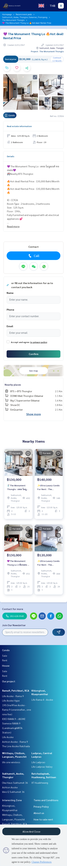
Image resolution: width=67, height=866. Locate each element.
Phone (10, 309)
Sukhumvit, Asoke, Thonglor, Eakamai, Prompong (24, 17)
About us (39, 813)
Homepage (7, 14)
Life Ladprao (38, 762)
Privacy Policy (41, 806)
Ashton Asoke (10, 787)
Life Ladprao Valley (41, 766)
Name (10, 292)
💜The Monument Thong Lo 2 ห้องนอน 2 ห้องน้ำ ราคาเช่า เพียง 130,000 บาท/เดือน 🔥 (18, 563)
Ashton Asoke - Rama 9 (15, 741)
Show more (33, 414)
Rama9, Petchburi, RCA (15, 690)
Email (10, 326)
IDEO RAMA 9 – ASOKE (13, 718)
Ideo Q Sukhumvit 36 (13, 791)
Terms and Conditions (46, 800)
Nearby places (13, 384)
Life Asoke (8, 737)
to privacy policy (38, 342)
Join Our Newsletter (14, 625)
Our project (8, 681)
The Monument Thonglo (13, 20)
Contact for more (12, 608)
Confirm (33, 353)
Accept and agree (20, 342)
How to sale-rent (43, 819)
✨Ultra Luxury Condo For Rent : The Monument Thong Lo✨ (48, 487)
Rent (4, 660)
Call (33, 256)
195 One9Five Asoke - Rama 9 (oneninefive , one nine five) (16, 709)
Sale (4, 655)
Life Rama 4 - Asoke (42, 699)
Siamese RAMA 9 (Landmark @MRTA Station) (12, 728)
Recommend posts (24, 14)
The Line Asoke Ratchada (16, 746)
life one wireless (11, 762)
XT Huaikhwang (39, 782)
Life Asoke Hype (11, 700)
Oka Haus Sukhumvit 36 (15, 782)
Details (10, 156)
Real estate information (19, 126)
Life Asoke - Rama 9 (13, 696)
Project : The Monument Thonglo (47, 51)
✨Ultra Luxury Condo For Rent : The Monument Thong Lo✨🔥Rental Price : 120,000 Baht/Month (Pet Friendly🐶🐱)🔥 (48, 563)
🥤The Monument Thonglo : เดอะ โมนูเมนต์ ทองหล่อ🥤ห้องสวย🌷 (17, 487)
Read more (13, 226)
